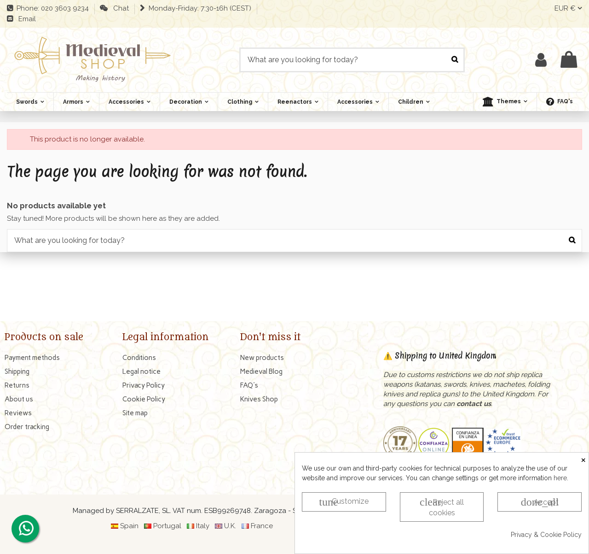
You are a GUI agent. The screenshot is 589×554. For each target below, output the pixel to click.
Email (25, 19)
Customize (344, 502)
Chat (119, 8)
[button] (505, 102)
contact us (473, 404)
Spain (129, 526)
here (560, 478)
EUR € (568, 8)
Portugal (167, 526)
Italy (202, 526)
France (262, 526)
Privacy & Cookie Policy (546, 534)
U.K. (230, 526)
